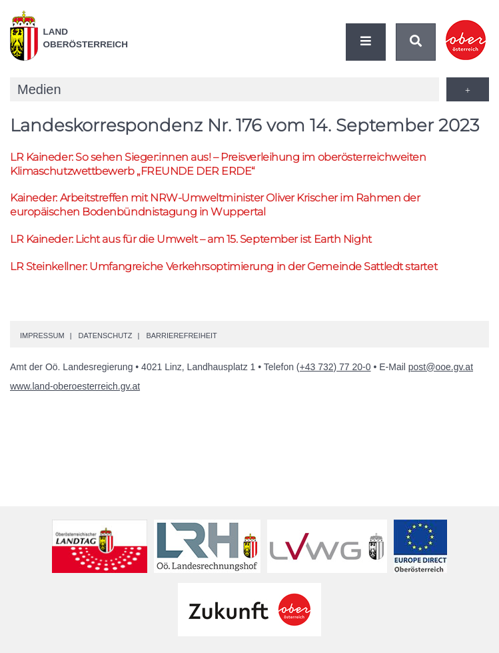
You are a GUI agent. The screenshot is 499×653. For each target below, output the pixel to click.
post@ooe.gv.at (440, 367)
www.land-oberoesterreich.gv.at (75, 386)
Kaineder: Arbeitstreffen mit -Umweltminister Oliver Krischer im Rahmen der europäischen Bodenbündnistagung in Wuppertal (215, 204)
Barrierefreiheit (181, 336)
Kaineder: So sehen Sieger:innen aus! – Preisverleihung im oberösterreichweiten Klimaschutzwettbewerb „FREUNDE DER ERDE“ (218, 164)
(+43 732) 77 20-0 (333, 367)
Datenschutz (105, 336)
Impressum (42, 336)
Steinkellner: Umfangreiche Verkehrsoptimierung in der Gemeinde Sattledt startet (223, 266)
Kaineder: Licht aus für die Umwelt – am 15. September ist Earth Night (191, 239)
